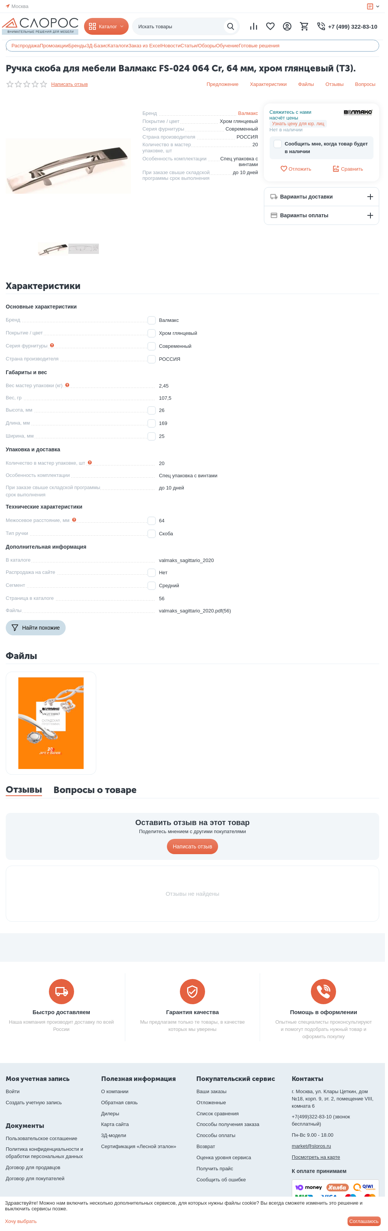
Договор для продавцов (33, 1167)
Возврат (205, 1146)
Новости (170, 45)
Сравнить (347, 169)
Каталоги (118, 45)
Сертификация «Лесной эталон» (138, 1146)
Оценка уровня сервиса (223, 1157)
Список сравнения (217, 1113)
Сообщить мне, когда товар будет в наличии (320, 147)
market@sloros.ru (311, 1146)
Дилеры (110, 1113)
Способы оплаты (215, 1135)
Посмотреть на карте (316, 1157)
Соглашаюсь (364, 1221)
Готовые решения (259, 45)
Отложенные (211, 1102)
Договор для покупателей (35, 1178)
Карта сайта (115, 1124)
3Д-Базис (97, 45)
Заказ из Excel (144, 45)
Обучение (227, 45)
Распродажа (25, 45)
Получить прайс (214, 1168)
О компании (115, 1091)
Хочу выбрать (21, 1221)
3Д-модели (113, 1135)
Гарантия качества (192, 1012)
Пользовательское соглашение (41, 1138)
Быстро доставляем (61, 1012)
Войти (12, 1091)
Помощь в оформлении (323, 1012)
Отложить (295, 169)
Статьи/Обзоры (198, 45)
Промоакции (54, 45)
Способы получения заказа (227, 1124)
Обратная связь (119, 1102)
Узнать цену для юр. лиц (298, 123)
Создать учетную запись (34, 1102)
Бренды (77, 45)
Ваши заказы (211, 1091)
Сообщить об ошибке (221, 1180)
